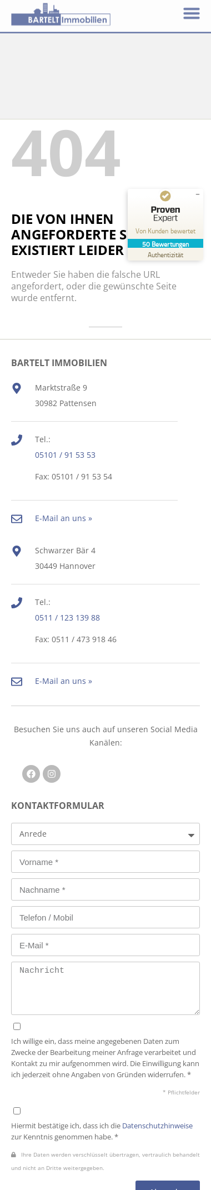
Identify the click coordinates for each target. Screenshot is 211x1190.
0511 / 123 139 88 (67, 541)
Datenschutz (75, 1172)
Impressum (138, 1172)
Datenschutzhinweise (157, 1049)
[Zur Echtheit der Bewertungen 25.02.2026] (165, 254)
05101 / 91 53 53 (65, 378)
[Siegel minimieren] (197, 194)
